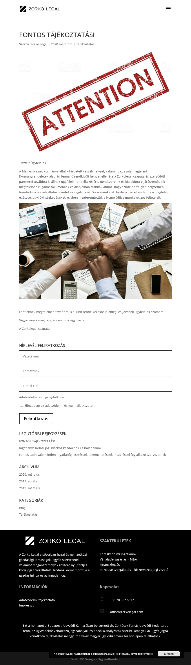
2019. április (28, 481)
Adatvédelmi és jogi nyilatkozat (42, 397)
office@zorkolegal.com (126, 612)
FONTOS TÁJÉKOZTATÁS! (37, 441)
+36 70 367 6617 (122, 600)
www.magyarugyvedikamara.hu (104, 636)
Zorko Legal (39, 44)
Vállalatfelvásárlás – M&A (118, 559)
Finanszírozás (110, 564)
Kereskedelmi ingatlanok (118, 554)
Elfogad (169, 653)
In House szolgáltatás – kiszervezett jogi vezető (134, 570)
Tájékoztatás (85, 44)
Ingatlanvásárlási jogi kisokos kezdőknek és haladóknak (60, 448)
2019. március (29, 488)
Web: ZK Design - (84, 659)
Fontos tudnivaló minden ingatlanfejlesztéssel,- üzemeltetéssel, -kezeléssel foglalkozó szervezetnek (92, 454)
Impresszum (28, 605)
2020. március (29, 474)
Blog (22, 508)
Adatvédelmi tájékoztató (37, 600)
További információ (142, 653)
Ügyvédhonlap (109, 659)
